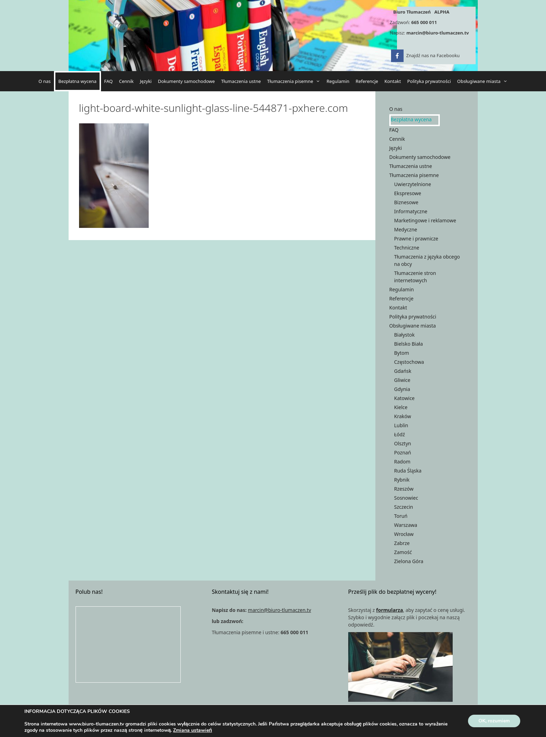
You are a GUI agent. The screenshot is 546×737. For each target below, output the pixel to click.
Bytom (401, 353)
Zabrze (402, 543)
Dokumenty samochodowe (186, 81)
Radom (402, 461)
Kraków (402, 416)
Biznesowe (406, 202)
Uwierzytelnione (412, 184)
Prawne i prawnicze (416, 238)
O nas (44, 81)
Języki (146, 81)
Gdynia (402, 389)
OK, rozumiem (494, 720)
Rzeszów (404, 488)
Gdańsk (403, 371)
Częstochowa (409, 362)
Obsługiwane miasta (484, 81)
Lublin (401, 425)
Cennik (126, 81)
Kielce (400, 407)
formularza (389, 610)
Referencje (367, 81)
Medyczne (405, 229)
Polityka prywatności (429, 81)
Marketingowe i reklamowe (425, 220)
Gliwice (402, 380)
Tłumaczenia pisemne (295, 81)
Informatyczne (410, 211)
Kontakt (392, 81)
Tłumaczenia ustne (241, 81)
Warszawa (405, 525)
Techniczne (406, 247)
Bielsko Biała (408, 343)
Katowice (404, 398)
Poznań (402, 452)
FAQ (108, 81)
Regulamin (338, 81)
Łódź (399, 434)
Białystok (404, 334)
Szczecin (403, 507)
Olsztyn (402, 443)
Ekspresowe (407, 193)
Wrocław (404, 534)
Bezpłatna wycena (77, 81)
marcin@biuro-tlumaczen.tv (437, 33)
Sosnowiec (406, 497)
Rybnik (402, 479)
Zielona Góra (408, 561)
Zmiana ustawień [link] (192, 730)
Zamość (403, 552)
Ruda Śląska (408, 470)
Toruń (400, 516)
